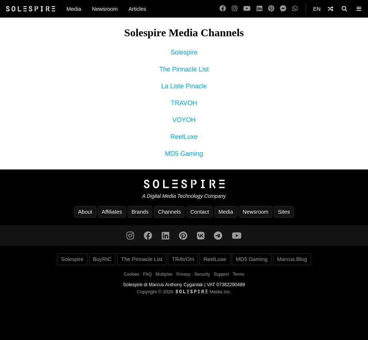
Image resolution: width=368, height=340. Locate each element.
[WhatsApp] (295, 9)
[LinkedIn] (259, 9)
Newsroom (105, 9)
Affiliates (112, 212)
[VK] (200, 236)
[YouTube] (247, 9)
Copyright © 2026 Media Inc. (184, 291)
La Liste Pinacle (184, 86)
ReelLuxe (184, 136)
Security (202, 274)
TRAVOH (184, 103)
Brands (140, 212)
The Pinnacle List (184, 69)
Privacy (183, 274)
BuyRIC (102, 259)
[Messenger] (283, 9)
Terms (238, 274)
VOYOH (184, 120)
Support (221, 274)
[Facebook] (222, 9)
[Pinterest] (271, 9)
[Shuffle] (330, 9)
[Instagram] (235, 9)
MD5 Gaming (184, 153)
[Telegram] (218, 236)
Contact (199, 212)
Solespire (183, 52)
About (85, 212)
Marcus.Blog (292, 259)
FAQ (147, 274)
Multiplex (164, 274)
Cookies (131, 274)
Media (73, 9)
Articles (137, 9)
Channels (169, 212)
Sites (284, 212)
